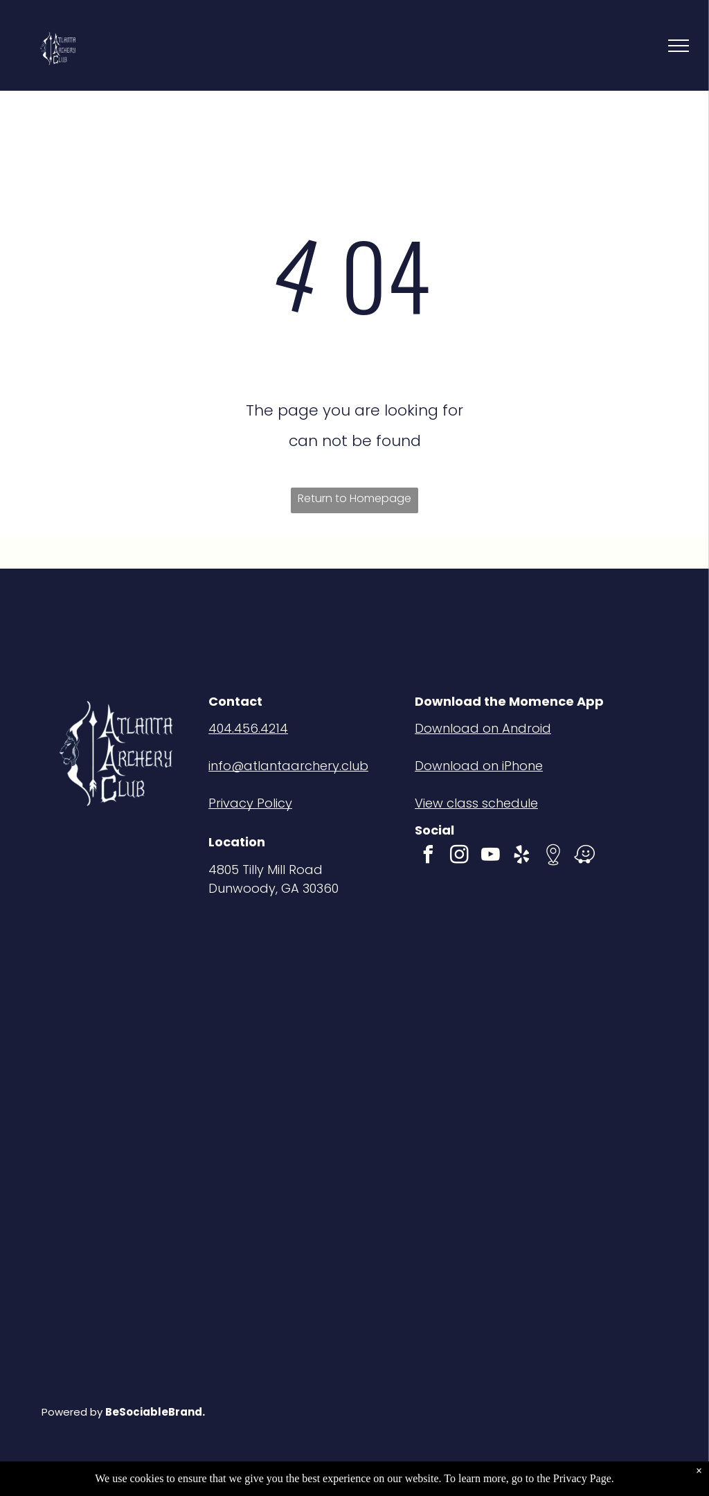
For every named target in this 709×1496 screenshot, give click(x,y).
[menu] (679, 46)
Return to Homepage (354, 498)
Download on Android (483, 728)
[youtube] (491, 856)
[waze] (584, 856)
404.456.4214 (248, 728)
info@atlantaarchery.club (288, 765)
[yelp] (522, 856)
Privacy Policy (250, 803)
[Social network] (553, 856)
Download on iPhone (479, 765)
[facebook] (428, 856)
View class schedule (476, 803)
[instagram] (460, 856)
